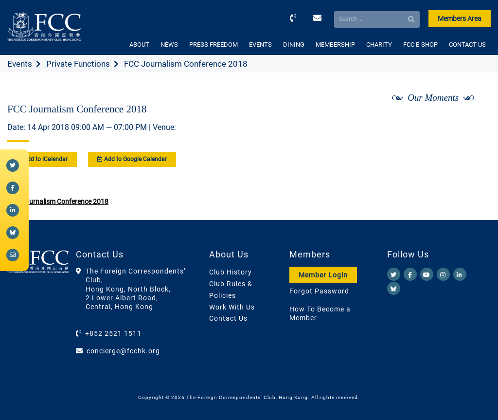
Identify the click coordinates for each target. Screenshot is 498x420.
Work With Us (232, 307)
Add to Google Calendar (132, 159)
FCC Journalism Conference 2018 (57, 201)
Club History (230, 272)
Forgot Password (319, 291)
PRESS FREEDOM (213, 44)
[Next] (472, 123)
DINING (293, 44)
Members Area (459, 18)
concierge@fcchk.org (123, 351)
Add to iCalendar (42, 159)
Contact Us (228, 318)
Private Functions (78, 64)
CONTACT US (467, 44)
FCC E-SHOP (420, 44)
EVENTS (260, 44)
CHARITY (379, 44)
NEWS (169, 44)
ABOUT (139, 44)
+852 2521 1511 (113, 333)
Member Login (323, 275)
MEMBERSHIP (335, 44)
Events (19, 64)
